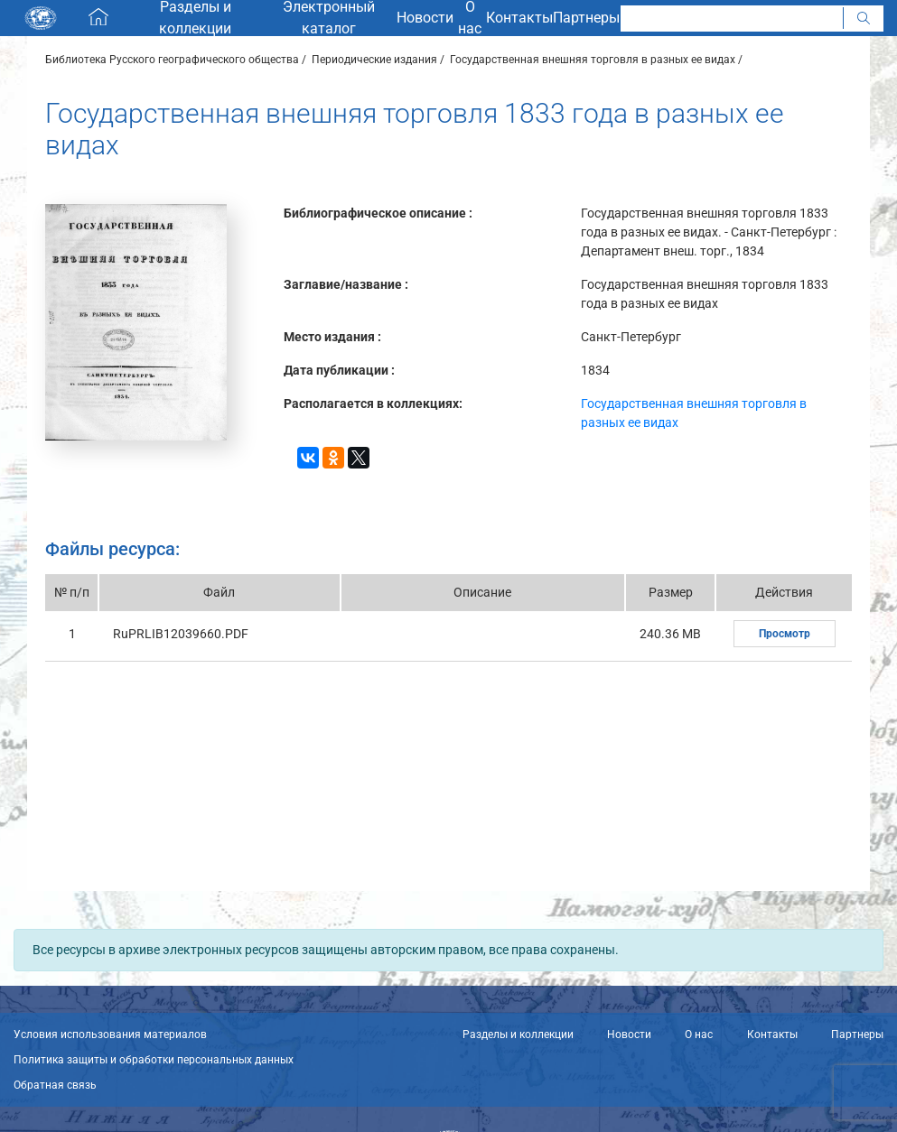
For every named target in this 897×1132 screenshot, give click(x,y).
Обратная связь (55, 1085)
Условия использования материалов (110, 1034)
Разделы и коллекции (518, 1034)
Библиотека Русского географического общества (172, 59)
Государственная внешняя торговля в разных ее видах (592, 59)
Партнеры (857, 1034)
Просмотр (784, 633)
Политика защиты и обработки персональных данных (154, 1059)
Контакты (772, 1034)
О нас (699, 1034)
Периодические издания (374, 59)
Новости (629, 1034)
